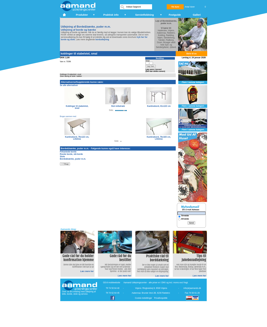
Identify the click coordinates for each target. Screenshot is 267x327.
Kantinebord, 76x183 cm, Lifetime (159, 138)
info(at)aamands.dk (192, 288)
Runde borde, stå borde (71, 154)
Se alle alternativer (69, 85)
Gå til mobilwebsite (111, 282)
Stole (62, 156)
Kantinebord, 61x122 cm (159, 106)
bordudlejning (102, 39)
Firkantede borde (68, 152)
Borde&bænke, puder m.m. (73, 159)
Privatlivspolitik (160, 298)
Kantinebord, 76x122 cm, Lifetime (77, 138)
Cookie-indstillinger (143, 298)
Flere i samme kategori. (193, 82)
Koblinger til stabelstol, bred (77, 107)
